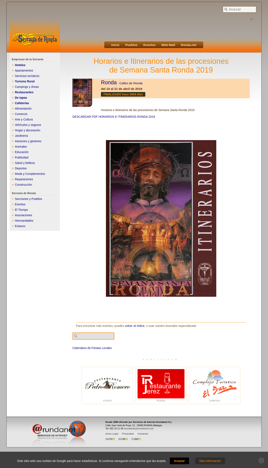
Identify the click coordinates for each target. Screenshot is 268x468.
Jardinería (21, 135)
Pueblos (131, 45)
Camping (214, 385)
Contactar (143, 433)
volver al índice (134, 325)
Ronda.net (188, 45)
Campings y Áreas (27, 86)
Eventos (149, 45)
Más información (210, 461)
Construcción (23, 184)
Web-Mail (168, 45)
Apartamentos (24, 70)
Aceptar (179, 461)
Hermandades (24, 220)
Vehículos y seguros (28, 125)
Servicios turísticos (27, 76)
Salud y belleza (25, 163)
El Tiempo (21, 209)
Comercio (21, 114)
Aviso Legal (112, 433)
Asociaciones (23, 215)
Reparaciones (24, 179)
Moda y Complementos (30, 173)
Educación (21, 152)
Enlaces (20, 226)
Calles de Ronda (131, 83)
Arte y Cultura (24, 119)
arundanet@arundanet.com (139, 428)
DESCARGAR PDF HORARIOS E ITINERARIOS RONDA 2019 (113, 116)
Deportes (21, 168)
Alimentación (23, 108)
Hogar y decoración (27, 130)
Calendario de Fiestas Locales (92, 348)
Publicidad (21, 157)
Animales (21, 146)
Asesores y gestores (28, 141)
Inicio (115, 45)
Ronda (109, 82)
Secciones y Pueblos (28, 199)
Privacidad (128, 433)
